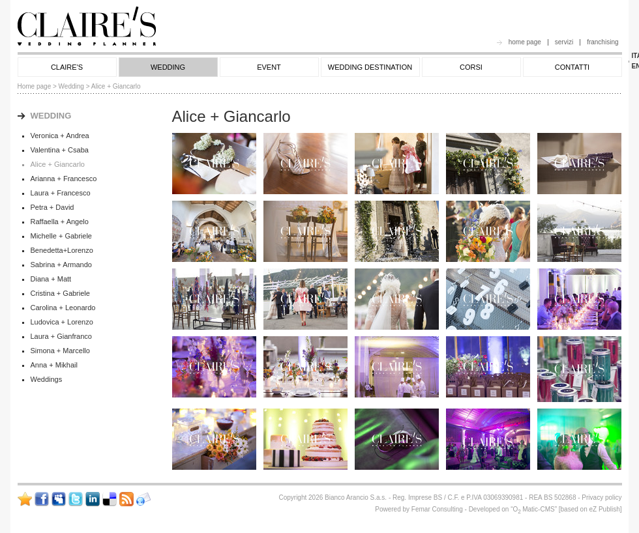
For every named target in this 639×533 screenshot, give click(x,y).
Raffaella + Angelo (60, 221)
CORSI (471, 67)
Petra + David (52, 207)
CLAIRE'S (67, 67)
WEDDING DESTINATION (370, 67)
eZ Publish (604, 509)
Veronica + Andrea (60, 135)
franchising (602, 42)
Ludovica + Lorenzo (62, 322)
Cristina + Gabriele (60, 293)
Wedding (71, 86)
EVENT (269, 67)
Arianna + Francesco (64, 178)
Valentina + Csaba (60, 150)
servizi (564, 42)
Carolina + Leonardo (63, 307)
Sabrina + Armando (61, 264)
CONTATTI (572, 67)
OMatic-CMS (533, 509)
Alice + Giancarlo (58, 164)
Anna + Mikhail (54, 365)
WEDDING (168, 67)
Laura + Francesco (61, 193)
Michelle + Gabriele (61, 236)
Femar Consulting (437, 509)
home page (525, 42)
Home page (35, 86)
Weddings (47, 379)
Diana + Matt (51, 279)
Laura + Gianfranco (61, 336)
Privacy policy (601, 497)
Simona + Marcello (60, 350)
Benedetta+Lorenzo (62, 250)
